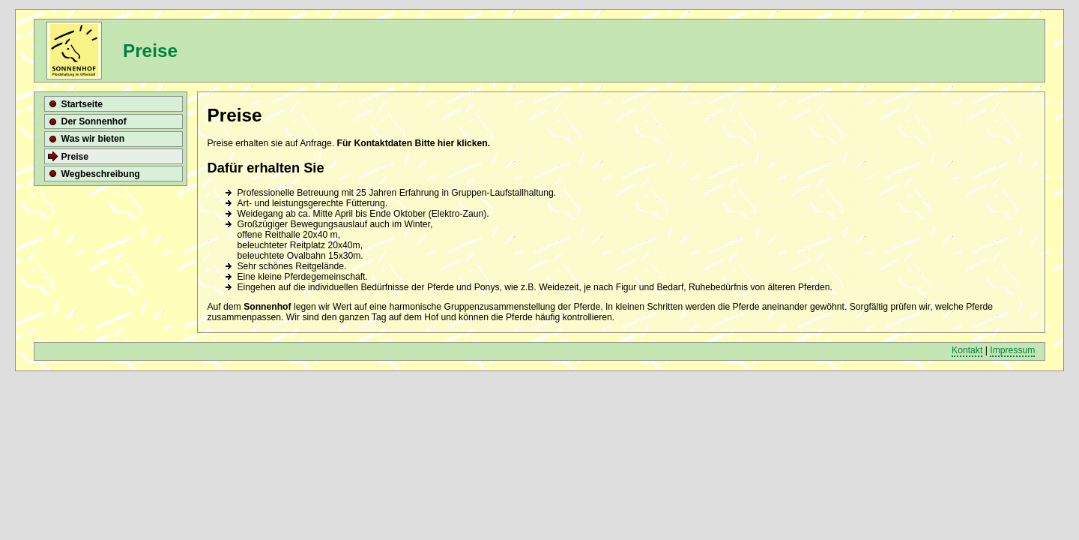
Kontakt (967, 350)
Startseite (82, 104)
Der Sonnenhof (94, 121)
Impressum (1012, 350)
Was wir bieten (93, 139)
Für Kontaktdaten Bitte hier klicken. (413, 143)
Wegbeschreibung (100, 174)
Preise (75, 157)
